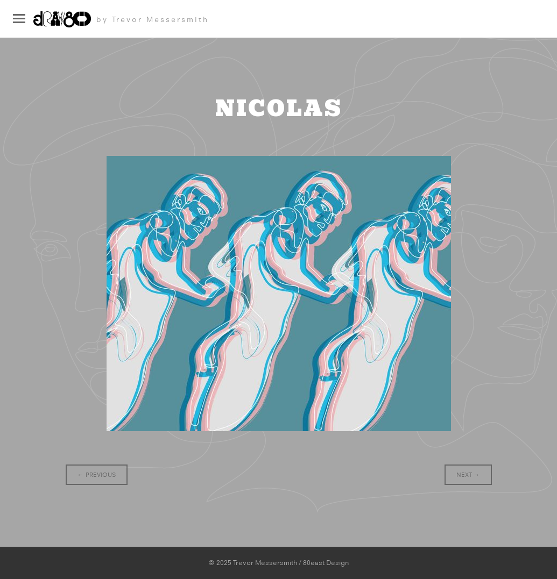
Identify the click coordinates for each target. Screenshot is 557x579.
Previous (96, 474)
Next (468, 474)
